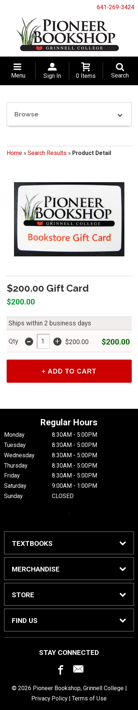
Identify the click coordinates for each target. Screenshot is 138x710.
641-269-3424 (115, 7)
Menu (18, 75)
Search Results (47, 152)
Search (120, 75)
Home (14, 152)
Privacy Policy (49, 698)
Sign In (52, 75)
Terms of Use (89, 698)
